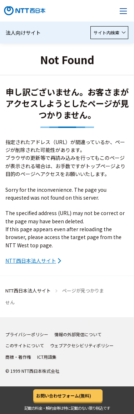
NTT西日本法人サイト (30, 260)
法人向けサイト (23, 32)
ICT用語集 (46, 357)
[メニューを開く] (123, 11)
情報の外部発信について (77, 334)
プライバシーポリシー (26, 334)
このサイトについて (24, 345)
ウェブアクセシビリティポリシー (82, 345)
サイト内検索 (109, 32)
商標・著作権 (18, 357)
